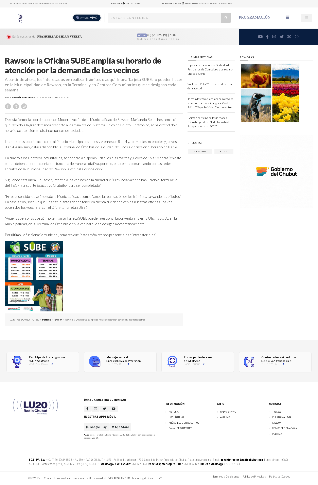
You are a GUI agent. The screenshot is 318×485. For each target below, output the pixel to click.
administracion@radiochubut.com (242, 459)
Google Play (96, 427)
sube (224, 151)
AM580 (89, 17)
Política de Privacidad (254, 476)
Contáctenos (177, 417)
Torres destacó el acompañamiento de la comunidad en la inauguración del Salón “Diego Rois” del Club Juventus (210, 103)
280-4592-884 (180, 3)
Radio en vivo (228, 411)
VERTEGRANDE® (119, 478)
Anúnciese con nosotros (184, 422)
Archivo (225, 417)
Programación (254, 17)
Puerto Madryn (281, 417)
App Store (120, 427)
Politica (277, 433)
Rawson (26, 97)
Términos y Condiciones (226, 476)
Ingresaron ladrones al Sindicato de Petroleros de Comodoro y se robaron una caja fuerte (211, 69)
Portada (16, 97)
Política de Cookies (279, 476)
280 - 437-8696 (125, 3)
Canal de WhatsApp (180, 428)
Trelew (276, 411)
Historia (174, 411)
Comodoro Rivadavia (284, 428)
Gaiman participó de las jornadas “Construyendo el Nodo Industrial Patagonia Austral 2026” (208, 122)
